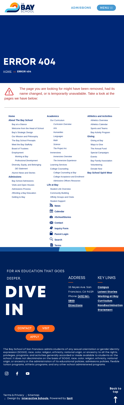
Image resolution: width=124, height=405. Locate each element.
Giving (90, 136)
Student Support (57, 201)
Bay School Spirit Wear (99, 172)
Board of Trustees (20, 148)
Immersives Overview (62, 156)
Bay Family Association (101, 160)
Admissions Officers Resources (66, 181)
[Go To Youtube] (27, 373)
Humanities (58, 132)
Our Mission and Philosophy (25, 136)
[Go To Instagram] (6, 373)
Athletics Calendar (99, 124)
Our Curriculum (57, 120)
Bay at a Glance (19, 124)
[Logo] (19, 6)
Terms (55, 245)
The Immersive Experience (65, 160)
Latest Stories (107, 292)
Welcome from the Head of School (28, 128)
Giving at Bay (97, 140)
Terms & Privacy (13, 395)
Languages (58, 136)
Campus (103, 287)
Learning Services (58, 164)
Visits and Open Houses (23, 185)
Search (56, 239)
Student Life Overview (60, 189)
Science (56, 144)
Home (7, 71)
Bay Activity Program (100, 132)
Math (55, 140)
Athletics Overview (99, 120)
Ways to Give (97, 144)
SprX (70, 398)
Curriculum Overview (62, 124)
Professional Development (26, 160)
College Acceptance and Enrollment (68, 177)
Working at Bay (21, 156)
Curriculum (105, 301)
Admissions (81, 8)
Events (94, 156)
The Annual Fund (99, 148)
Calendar (57, 211)
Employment (17, 152)
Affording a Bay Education (24, 193)
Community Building (59, 193)
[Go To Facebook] (17, 373)
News (55, 205)
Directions (75, 305)
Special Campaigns (100, 152)
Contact (56, 222)
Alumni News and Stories (23, 173)
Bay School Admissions (23, 181)
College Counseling (59, 169)
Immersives (55, 152)
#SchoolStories (60, 217)
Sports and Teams (99, 128)
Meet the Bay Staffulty (22, 144)
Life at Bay (52, 185)
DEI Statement (21, 169)
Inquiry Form (59, 228)
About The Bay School (21, 120)
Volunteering (96, 164)
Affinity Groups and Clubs (62, 197)
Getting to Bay (18, 197)
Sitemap (33, 395)
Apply (34, 337)
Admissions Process (21, 189)
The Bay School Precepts (24, 140)
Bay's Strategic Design (22, 132)
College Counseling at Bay (64, 173)
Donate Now (96, 169)
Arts (55, 128)
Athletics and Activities (99, 116)
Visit (45, 328)
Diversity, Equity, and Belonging (26, 164)
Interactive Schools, (35, 398)
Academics (53, 116)
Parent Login (59, 233)
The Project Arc (60, 148)
